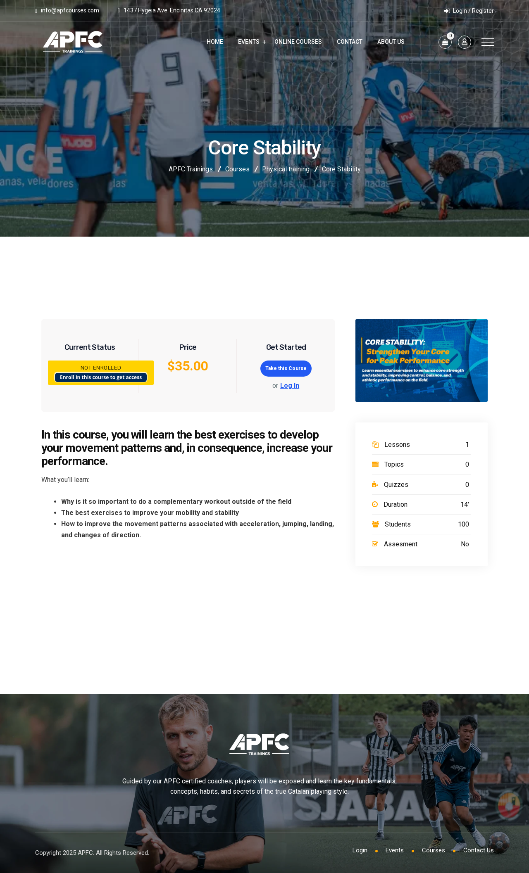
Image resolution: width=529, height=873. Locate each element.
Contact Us (478, 850)
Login (360, 850)
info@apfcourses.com (70, 10)
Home (215, 41)
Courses (433, 850)
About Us (391, 41)
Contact (349, 41)
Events (249, 41)
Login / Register (469, 10)
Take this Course (286, 368)
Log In (289, 385)
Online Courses (298, 41)
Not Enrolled (101, 368)
